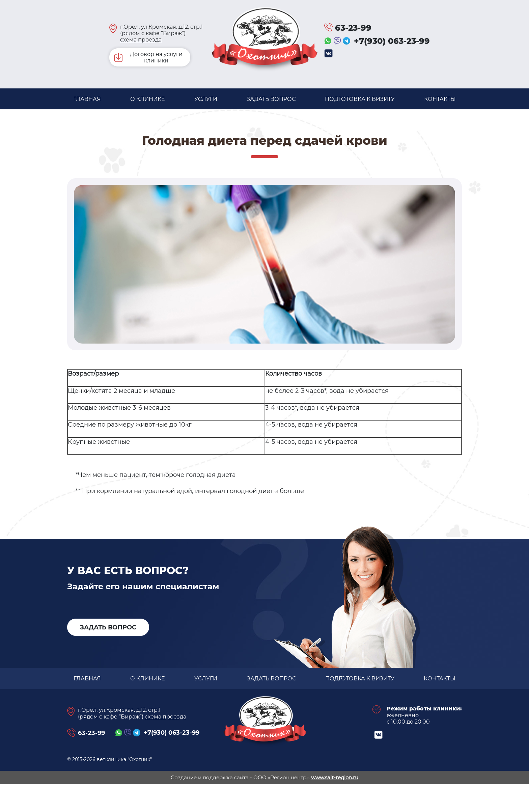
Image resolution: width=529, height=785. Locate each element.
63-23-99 (353, 28)
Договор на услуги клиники (156, 57)
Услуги (205, 99)
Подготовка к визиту (359, 99)
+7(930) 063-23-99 (392, 41)
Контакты (439, 99)
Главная (87, 99)
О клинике (147, 99)
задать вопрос (271, 99)
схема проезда (141, 39)
